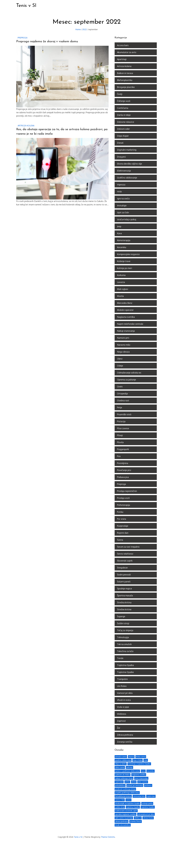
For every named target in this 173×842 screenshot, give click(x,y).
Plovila (120, 442)
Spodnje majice (124, 588)
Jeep (119, 226)
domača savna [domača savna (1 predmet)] (121, 756)
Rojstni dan (122, 532)
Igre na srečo (123, 198)
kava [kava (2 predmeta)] (143, 771)
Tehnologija (123, 637)
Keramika (121, 247)
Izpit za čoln (123, 212)
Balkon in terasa (125, 73)
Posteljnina (122, 463)
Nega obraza (123, 351)
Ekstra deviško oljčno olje (129, 163)
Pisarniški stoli (124, 414)
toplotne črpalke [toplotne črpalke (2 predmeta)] (147, 807)
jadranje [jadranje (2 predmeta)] (129, 767)
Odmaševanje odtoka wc (129, 372)
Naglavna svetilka (126, 316)
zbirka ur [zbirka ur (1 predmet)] (137, 818)
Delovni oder (123, 128)
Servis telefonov (125, 553)
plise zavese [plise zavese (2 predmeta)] (142, 782)
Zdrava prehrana (125, 734)
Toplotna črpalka (125, 665)
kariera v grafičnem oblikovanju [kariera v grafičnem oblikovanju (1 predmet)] (127, 771)
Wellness (121, 713)
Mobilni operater (125, 309)
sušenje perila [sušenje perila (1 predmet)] (147, 803)
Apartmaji (122, 59)
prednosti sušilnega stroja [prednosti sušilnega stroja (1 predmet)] (125, 789)
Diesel (120, 142)
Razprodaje (122, 525)
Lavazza (121, 282)
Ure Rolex (122, 686)
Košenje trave (123, 261)
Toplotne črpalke (125, 672)
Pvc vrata (121, 518)
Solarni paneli (123, 581)
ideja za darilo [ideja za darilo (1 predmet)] (120, 764)
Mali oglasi (122, 289)
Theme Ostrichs (108, 837)
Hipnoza (121, 184)
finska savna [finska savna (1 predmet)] (140, 756)
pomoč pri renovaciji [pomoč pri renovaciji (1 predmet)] (135, 785)
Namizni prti (123, 337)
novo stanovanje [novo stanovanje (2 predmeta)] (141, 778)
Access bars (123, 45)
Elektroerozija (124, 170)
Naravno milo (123, 344)
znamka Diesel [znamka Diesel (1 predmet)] (135, 821)
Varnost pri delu (125, 693)
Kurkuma (121, 275)
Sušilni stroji (123, 623)
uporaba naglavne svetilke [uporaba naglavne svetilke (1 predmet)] (125, 814)
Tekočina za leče (125, 651)
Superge (121, 616)
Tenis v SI (26, 5)
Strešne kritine (124, 609)
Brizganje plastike (126, 87)
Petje (119, 407)
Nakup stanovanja (126, 330)
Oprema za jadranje (126, 379)
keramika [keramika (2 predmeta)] (150, 771)
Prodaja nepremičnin (127, 491)
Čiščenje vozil (123, 101)
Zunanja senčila (124, 741)
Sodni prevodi (124, 574)
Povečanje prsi (124, 470)
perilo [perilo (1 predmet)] (127, 782)
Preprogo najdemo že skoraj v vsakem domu (47, 41)
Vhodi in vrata (124, 700)
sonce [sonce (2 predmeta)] (128, 800)
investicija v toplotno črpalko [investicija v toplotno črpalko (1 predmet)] (139, 764)
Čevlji (119, 94)
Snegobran (122, 567)
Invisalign (122, 205)
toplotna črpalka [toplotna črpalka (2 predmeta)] (132, 807)
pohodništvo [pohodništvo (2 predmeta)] (120, 785)
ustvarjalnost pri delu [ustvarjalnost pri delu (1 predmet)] (146, 814)
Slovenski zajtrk (125, 560)
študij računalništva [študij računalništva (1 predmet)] (122, 825)
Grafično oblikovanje (127, 177)
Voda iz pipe (123, 706)
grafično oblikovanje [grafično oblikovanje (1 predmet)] (123, 760)
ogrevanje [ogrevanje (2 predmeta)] (119, 782)
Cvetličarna (122, 108)
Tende (120, 658)
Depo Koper (123, 135)
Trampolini (122, 679)
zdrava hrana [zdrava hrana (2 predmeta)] (148, 818)
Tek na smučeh (124, 644)
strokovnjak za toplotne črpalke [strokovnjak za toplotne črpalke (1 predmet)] (127, 803)
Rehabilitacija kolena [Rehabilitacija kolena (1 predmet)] (123, 796)
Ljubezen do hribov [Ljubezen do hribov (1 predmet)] (122, 774)
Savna (120, 539)
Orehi (120, 386)
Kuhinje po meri (124, 268)
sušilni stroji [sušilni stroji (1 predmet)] (119, 807)
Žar (118, 727)
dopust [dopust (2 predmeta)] (131, 756)
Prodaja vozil (123, 498)
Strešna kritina (124, 602)
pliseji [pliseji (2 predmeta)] (134, 782)
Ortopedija (122, 393)
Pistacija (121, 421)
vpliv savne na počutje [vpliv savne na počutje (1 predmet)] (123, 818)
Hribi (119, 191)
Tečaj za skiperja (125, 630)
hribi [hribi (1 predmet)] (145, 760)
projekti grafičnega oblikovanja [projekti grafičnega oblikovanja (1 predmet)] (127, 792)
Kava (119, 233)
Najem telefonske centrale (130, 323)
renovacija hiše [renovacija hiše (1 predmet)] (139, 796)
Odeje (120, 365)
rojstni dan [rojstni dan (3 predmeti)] (151, 796)
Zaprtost (121, 720)
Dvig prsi (121, 156)
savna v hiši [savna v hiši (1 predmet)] (119, 800)
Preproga (22, 37)
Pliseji (120, 435)
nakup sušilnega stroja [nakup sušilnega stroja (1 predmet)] (124, 778)
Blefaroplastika (124, 80)
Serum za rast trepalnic (128, 546)
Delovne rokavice (125, 121)
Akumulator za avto (126, 52)
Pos (119, 456)
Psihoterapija (123, 504)
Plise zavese (123, 428)
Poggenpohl (123, 449)
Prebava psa (123, 477)
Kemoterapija (123, 240)
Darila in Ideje (124, 114)
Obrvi (119, 358)
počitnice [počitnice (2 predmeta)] (148, 785)
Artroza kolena (26, 125)
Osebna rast (123, 400)
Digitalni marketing (126, 149)
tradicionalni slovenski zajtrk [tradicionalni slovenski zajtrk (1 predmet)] (126, 810)
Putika (120, 511)
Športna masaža (125, 595)
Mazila (120, 296)
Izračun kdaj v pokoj (126, 219)
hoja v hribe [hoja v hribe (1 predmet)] (137, 760)
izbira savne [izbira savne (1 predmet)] (119, 767)
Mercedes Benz (124, 303)
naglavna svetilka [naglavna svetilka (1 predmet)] (138, 774)
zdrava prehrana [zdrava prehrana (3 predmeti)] (121, 821)
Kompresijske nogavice (128, 254)
